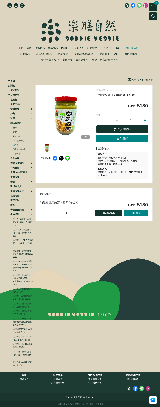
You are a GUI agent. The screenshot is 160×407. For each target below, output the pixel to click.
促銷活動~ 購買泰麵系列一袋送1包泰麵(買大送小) (22, 233)
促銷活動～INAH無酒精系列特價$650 (22, 345)
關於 (24, 375)
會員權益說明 (132, 375)
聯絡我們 (24, 379)
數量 (98, 115)
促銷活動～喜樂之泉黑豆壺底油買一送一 (22, 312)
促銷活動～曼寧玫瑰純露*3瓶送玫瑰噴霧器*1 (22, 305)
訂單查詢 (58, 379)
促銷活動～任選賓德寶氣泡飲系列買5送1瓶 (22, 297)
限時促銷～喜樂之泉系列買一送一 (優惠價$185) (22, 355)
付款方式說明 (95, 375)
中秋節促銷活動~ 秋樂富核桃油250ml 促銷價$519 (22, 222)
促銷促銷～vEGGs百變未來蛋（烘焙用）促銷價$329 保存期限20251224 (22, 266)
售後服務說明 (95, 383)
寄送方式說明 (95, 379)
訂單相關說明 (58, 383)
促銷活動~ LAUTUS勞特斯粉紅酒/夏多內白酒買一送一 (23, 243)
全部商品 (58, 375)
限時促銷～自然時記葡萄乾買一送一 (22, 363)
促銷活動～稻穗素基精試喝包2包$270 (22, 290)
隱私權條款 (133, 379)
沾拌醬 (15, 145)
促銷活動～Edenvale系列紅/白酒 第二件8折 (22, 338)
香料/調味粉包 (19, 141)
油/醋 (15, 127)
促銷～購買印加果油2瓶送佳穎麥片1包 (23, 330)
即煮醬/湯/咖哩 (19, 149)
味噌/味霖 (17, 154)
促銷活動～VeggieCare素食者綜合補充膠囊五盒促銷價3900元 (22, 322)
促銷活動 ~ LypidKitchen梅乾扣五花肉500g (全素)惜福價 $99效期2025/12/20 (23, 279)
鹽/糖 (15, 132)
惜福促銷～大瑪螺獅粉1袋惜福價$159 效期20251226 (23, 254)
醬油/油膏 (17, 136)
